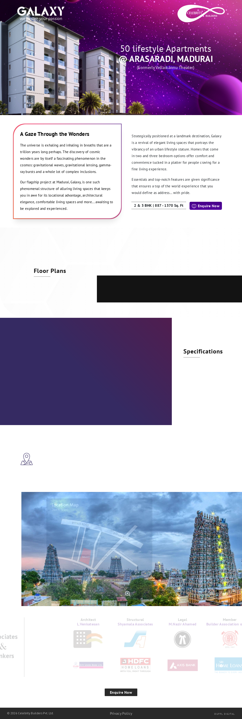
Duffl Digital (224, 713)
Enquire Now (206, 205)
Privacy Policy (121, 713)
